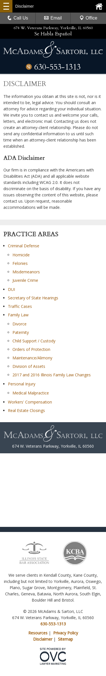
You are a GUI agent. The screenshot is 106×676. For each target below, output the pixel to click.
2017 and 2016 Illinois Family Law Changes (51, 374)
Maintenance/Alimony (32, 357)
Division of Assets (28, 366)
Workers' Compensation (30, 402)
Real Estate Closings (26, 410)
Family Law (18, 314)
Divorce (19, 324)
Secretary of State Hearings (33, 298)
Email (53, 18)
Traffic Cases (20, 306)
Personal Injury (21, 384)
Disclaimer (42, 639)
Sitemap (65, 639)
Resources (37, 633)
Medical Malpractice (30, 393)
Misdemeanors (26, 271)
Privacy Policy (65, 633)
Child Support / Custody (33, 341)
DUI (11, 289)
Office (88, 18)
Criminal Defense (23, 245)
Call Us (17, 18)
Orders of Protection (31, 349)
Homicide (21, 254)
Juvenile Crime (25, 280)
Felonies (20, 263)
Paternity (20, 332)
